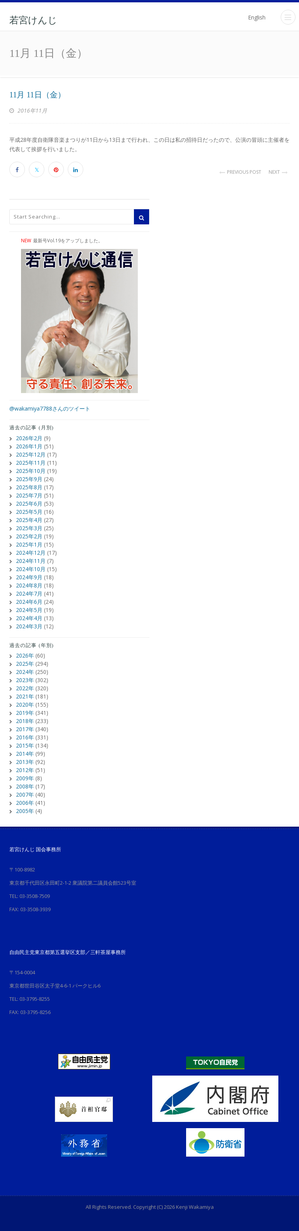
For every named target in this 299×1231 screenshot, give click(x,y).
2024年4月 (29, 618)
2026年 (25, 655)
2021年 (25, 696)
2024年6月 (29, 601)
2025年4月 (29, 520)
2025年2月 (29, 536)
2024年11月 (31, 560)
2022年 (25, 688)
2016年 (25, 737)
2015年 (25, 745)
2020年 (25, 704)
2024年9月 (29, 577)
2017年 (25, 729)
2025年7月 (29, 495)
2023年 (25, 680)
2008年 (25, 786)
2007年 (25, 794)
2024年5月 (29, 610)
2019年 (25, 712)
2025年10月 (31, 470)
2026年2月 (29, 438)
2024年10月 (31, 569)
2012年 (25, 770)
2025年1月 (29, 544)
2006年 (25, 802)
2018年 (25, 721)
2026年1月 (29, 446)
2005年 (25, 811)
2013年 (25, 761)
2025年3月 (29, 528)
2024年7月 (29, 593)
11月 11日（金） (37, 94)
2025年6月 (29, 503)
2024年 (25, 671)
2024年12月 (31, 552)
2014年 (25, 753)
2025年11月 (31, 462)
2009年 (25, 778)
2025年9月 (29, 479)
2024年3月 (29, 626)
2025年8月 (29, 487)
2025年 (25, 663)
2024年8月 (29, 585)
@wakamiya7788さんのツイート (49, 408)
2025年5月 (29, 511)
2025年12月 (31, 454)
